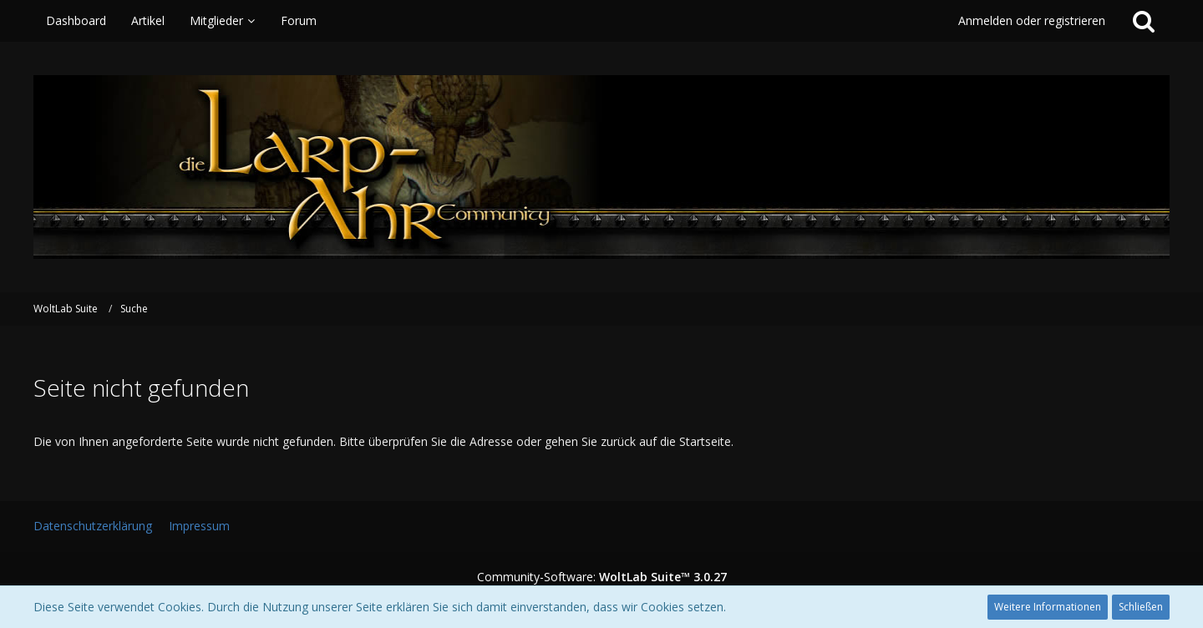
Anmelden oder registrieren (1031, 20)
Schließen (1141, 607)
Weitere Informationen (1047, 607)
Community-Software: (602, 577)
